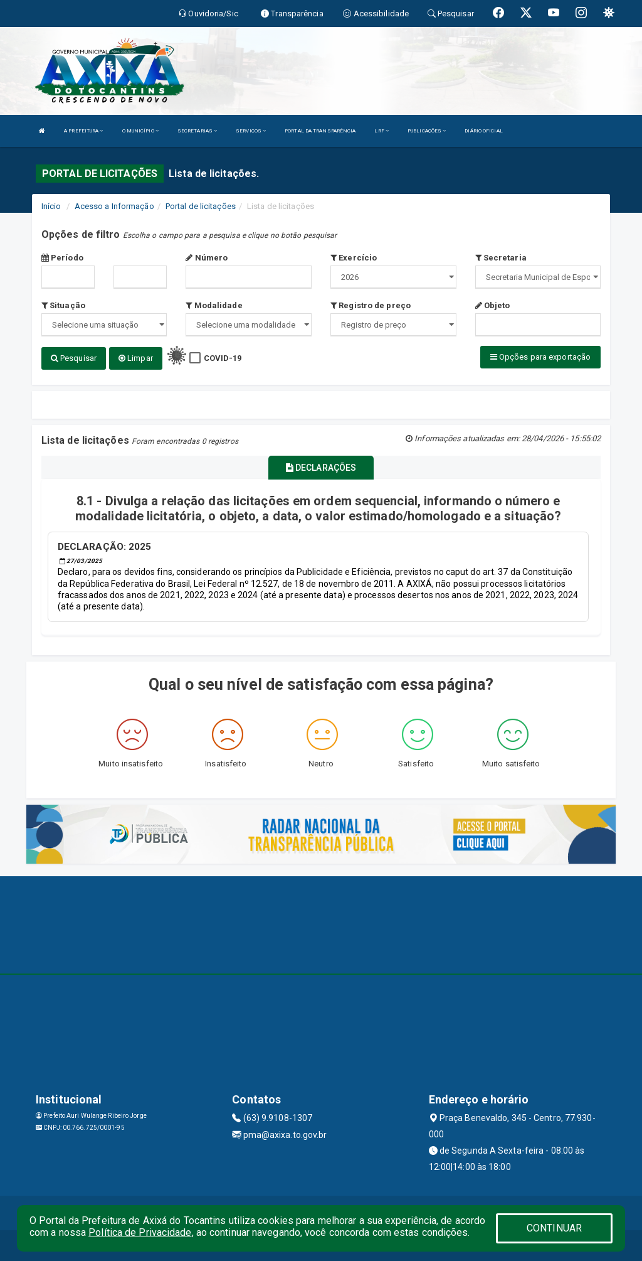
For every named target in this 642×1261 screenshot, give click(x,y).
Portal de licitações (201, 206)
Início (51, 206)
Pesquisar (74, 358)
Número (207, 257)
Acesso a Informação (114, 206)
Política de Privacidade (139, 1232)
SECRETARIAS (197, 131)
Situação (63, 305)
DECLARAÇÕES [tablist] (321, 468)
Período (62, 257)
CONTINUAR (554, 1228)
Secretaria (501, 257)
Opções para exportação (540, 357)
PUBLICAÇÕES (427, 131)
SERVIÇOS (251, 131)
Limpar (135, 358)
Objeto (492, 305)
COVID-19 (223, 358)
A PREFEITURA (83, 131)
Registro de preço (370, 305)
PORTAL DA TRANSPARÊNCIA (320, 131)
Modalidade (214, 305)
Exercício (353, 257)
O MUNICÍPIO (140, 131)
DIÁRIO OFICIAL (483, 131)
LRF (381, 131)
